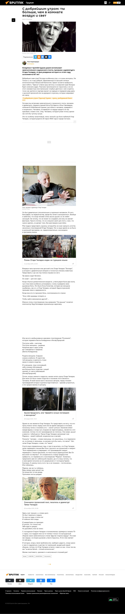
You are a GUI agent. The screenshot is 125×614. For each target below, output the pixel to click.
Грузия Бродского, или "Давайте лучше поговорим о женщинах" (46, 414)
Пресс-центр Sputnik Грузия (63, 591)
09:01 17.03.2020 (27, 19)
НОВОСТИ (31, 574)
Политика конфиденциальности (100, 591)
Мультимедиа (110, 574)
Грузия (24, 556)
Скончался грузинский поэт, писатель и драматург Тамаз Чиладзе (47, 503)
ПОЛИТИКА (60, 574)
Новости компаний (83, 591)
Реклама (39, 591)
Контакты (16, 591)
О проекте (8, 591)
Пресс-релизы (48, 591)
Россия (101, 574)
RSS (74, 591)
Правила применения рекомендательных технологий (42, 593)
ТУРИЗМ (94, 574)
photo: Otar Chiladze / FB (29, 53)
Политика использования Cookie (14, 593)
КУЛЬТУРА (30, 556)
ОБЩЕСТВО (78, 574)
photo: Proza (26, 209)
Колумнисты (47, 556)
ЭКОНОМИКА (70, 574)
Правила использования (28, 591)
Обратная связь (64, 593)
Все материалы (30, 63)
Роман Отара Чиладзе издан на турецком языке (45, 260)
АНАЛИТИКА (39, 556)
